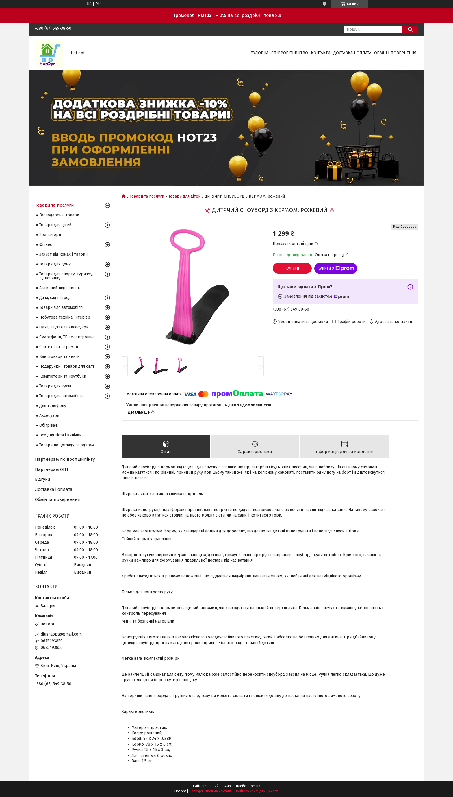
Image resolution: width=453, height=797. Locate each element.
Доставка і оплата (352, 53)
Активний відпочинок (59, 287)
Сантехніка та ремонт (59, 346)
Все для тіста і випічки (60, 435)
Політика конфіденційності (257, 791)
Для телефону (52, 405)
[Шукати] (410, 29)
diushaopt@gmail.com (61, 634)
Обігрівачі (48, 425)
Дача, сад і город (55, 297)
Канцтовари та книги (59, 356)
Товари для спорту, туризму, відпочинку (66, 276)
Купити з (335, 268)
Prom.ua (254, 786)
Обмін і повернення (395, 53)
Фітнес (45, 244)
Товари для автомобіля (61, 307)
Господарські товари (59, 215)
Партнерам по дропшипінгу (65, 459)
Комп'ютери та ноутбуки (62, 376)
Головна (259, 53)
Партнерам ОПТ (51, 469)
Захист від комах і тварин (63, 254)
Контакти (321, 53)
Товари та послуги (147, 196)
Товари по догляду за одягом (66, 445)
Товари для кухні (55, 386)
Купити (292, 268)
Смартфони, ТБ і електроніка (66, 337)
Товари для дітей (184, 196)
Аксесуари (49, 415)
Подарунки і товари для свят (66, 366)
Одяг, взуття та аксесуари (63, 327)
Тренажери (50, 234)
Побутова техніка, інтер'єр (64, 317)
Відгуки (42, 479)
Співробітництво (289, 53)
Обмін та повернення (57, 499)
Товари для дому (55, 264)
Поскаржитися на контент (210, 791)
